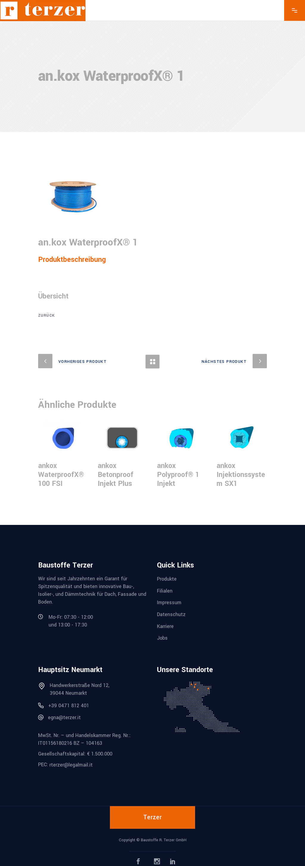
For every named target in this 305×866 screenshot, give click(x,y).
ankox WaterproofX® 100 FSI (61, 475)
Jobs (162, 638)
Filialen (164, 590)
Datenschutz (171, 614)
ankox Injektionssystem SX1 (241, 475)
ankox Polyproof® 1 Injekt (178, 475)
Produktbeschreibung (72, 260)
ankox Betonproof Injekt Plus (115, 475)
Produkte (167, 579)
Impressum (169, 602)
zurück (46, 315)
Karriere (165, 626)
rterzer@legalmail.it (71, 764)
